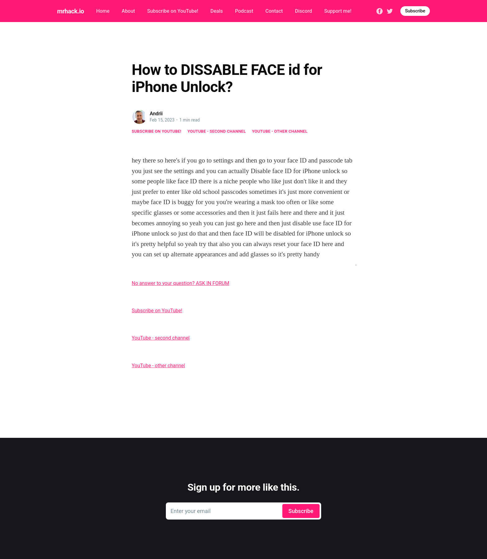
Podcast (244, 11)
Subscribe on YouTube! (172, 11)
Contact (274, 11)
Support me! (338, 11)
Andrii (156, 114)
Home (103, 11)
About (128, 11)
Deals (216, 11)
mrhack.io (70, 11)
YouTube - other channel (280, 131)
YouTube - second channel (217, 131)
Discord (303, 11)
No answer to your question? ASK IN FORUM (180, 283)
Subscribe (415, 11)
